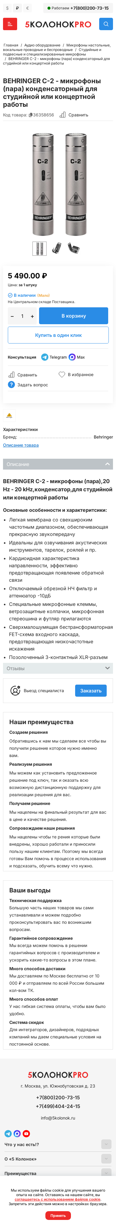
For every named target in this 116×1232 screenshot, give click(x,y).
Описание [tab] (58, 463)
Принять (58, 1215)
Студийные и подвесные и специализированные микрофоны (52, 51)
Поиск (106, 24)
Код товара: (15, 114)
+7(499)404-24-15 (58, 1106)
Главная (11, 45)
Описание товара (21, 445)
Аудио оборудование (42, 45)
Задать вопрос (28, 384)
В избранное (75, 374)
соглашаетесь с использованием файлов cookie (57, 1199)
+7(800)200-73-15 (89, 8)
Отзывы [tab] (58, 667)
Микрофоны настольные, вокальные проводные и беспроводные (57, 47)
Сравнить (78, 114)
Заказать (91, 691)
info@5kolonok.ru (58, 1117)
